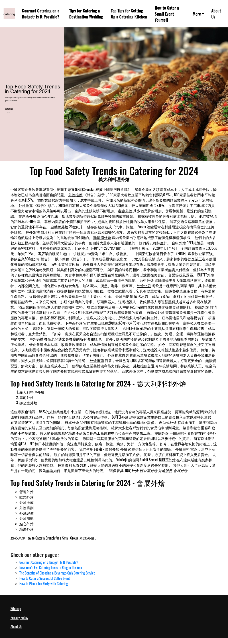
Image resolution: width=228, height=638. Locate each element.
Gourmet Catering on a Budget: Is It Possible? (40, 14)
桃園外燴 (162, 433)
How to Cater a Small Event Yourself (167, 14)
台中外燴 (179, 242)
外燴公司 (144, 285)
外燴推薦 (75, 194)
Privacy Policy (19, 617)
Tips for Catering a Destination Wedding (86, 14)
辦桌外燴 (72, 422)
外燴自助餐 (124, 296)
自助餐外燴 (59, 226)
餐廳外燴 (125, 210)
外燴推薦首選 (118, 355)
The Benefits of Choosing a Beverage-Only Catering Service (57, 573)
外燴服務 (182, 449)
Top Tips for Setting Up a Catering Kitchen (129, 14)
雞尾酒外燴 (27, 216)
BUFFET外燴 (205, 275)
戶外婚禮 (33, 232)
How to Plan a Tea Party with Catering (43, 583)
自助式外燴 (156, 312)
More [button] (197, 14)
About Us (216, 14)
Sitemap (15, 608)
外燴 (123, 449)
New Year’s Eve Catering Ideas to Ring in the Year (50, 567)
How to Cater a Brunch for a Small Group (52, 538)
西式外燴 (129, 371)
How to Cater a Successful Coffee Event (44, 578)
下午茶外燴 (74, 323)
